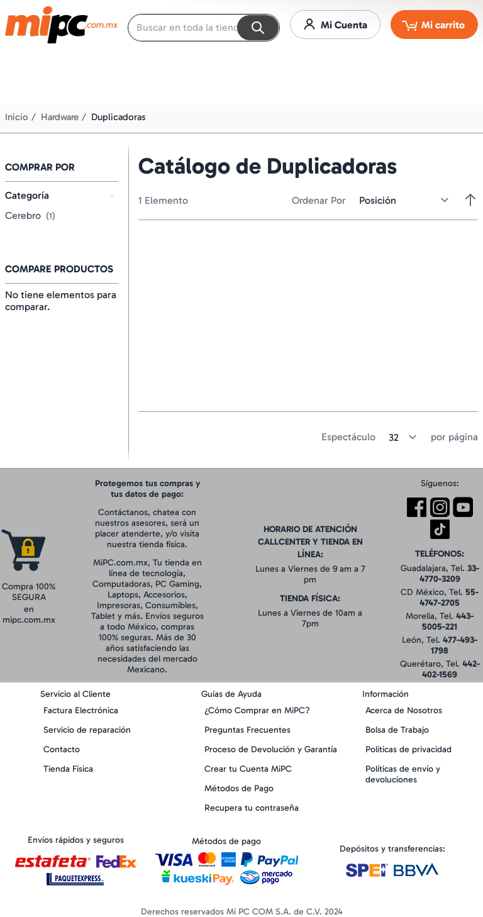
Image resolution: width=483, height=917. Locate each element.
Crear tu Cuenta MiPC (248, 769)
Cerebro (30, 215)
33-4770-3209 (449, 573)
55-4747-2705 (449, 597)
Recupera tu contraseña (251, 808)
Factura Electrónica (80, 710)
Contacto (61, 749)
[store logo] (61, 24)
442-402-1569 (451, 669)
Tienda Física (68, 769)
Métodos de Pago (239, 788)
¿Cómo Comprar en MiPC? (257, 710)
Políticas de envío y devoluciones (402, 774)
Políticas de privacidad (408, 749)
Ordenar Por (319, 200)
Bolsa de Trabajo (397, 730)
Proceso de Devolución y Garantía (270, 749)
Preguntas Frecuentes (247, 730)
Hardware (60, 117)
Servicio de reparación (87, 730)
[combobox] (203, 27)
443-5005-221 (448, 621)
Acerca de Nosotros (403, 710)
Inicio (16, 117)
